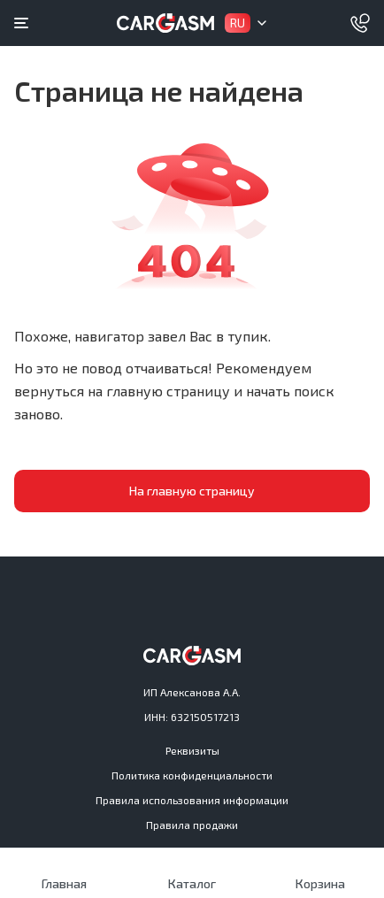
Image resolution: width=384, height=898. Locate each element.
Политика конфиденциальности (192, 775)
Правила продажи (192, 824)
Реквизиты (192, 750)
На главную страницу (192, 490)
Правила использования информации (192, 800)
